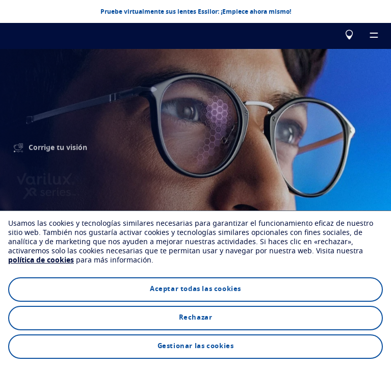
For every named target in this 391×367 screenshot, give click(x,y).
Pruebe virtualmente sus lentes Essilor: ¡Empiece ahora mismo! (195, 11)
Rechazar (196, 317)
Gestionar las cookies (196, 346)
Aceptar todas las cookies (195, 289)
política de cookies (41, 260)
